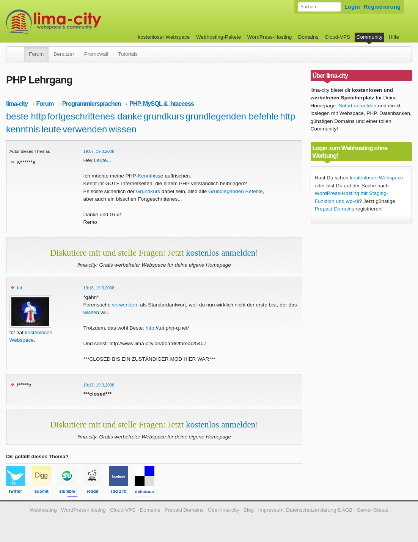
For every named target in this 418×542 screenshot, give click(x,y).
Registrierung (382, 6)
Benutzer (63, 54)
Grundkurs (148, 191)
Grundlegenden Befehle (235, 191)
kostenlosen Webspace (376, 178)
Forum (36, 54)
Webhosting (43, 510)
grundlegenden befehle (232, 116)
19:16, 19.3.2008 (99, 288)
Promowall (96, 54)
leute (51, 129)
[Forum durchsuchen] (319, 7)
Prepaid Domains (334, 209)
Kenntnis (148, 176)
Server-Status (372, 510)
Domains (308, 37)
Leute (100, 160)
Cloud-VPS (337, 37)
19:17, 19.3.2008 (99, 385)
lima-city (17, 103)
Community (370, 37)
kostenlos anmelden (220, 253)
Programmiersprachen (91, 103)
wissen (122, 129)
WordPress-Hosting (269, 37)
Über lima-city (223, 510)
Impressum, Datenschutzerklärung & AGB (305, 510)
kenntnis (23, 129)
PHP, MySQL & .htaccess (161, 103)
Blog (249, 510)
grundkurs (163, 116)
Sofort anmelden (358, 105)
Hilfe (394, 37)
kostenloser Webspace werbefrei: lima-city (82, 21)
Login (352, 6)
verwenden (85, 129)
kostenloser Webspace (164, 37)
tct (19, 288)
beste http (26, 116)
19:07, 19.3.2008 (99, 151)
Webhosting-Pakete (218, 37)
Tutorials (128, 54)
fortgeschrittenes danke (94, 116)
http (287, 116)
